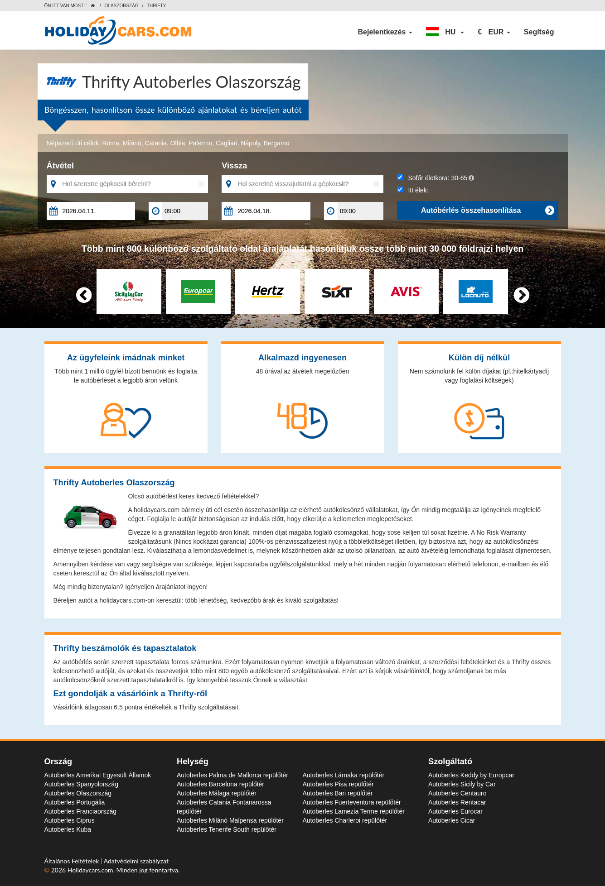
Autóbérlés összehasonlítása (487, 210)
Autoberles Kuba (68, 829)
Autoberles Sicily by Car (462, 784)
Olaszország (122, 5)
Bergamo (277, 143)
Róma (110, 143)
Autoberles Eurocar (455, 811)
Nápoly (250, 143)
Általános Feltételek (72, 861)
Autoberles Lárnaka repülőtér (344, 775)
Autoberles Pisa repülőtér (338, 784)
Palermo (200, 143)
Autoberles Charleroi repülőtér (345, 820)
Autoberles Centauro (457, 793)
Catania (156, 143)
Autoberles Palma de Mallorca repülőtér (232, 775)
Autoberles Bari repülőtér (338, 793)
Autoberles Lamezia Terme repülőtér (354, 811)
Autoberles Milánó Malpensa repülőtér (230, 820)
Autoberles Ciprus (69, 820)
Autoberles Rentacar (457, 802)
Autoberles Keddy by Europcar (471, 775)
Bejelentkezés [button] (385, 32)
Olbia (177, 143)
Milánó (132, 143)
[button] (445, 32)
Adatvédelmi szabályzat (136, 861)
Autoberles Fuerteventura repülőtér (352, 802)
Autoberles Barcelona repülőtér (220, 784)
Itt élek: (413, 190)
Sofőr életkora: (435, 178)
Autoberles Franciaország (80, 811)
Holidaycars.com (90, 870)
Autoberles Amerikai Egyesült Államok (97, 775)
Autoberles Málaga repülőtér (217, 793)
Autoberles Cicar (451, 820)
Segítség (539, 32)
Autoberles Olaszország (78, 793)
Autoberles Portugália (74, 802)
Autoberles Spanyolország (81, 784)
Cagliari (226, 143)
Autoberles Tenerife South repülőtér (226, 829)
